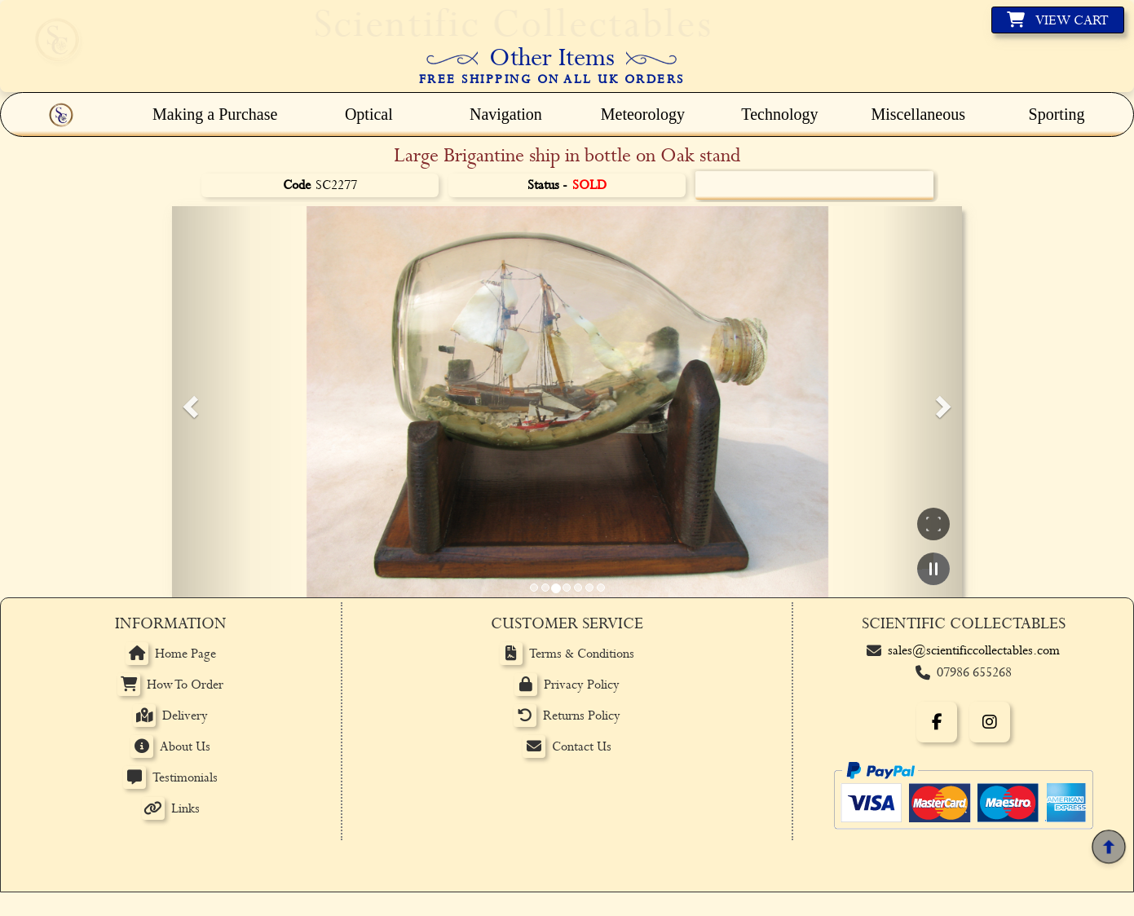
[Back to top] (1108, 847)
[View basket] (1057, 20)
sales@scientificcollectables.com (974, 650)
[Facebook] (936, 722)
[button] (188, 401)
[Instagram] (989, 722)
